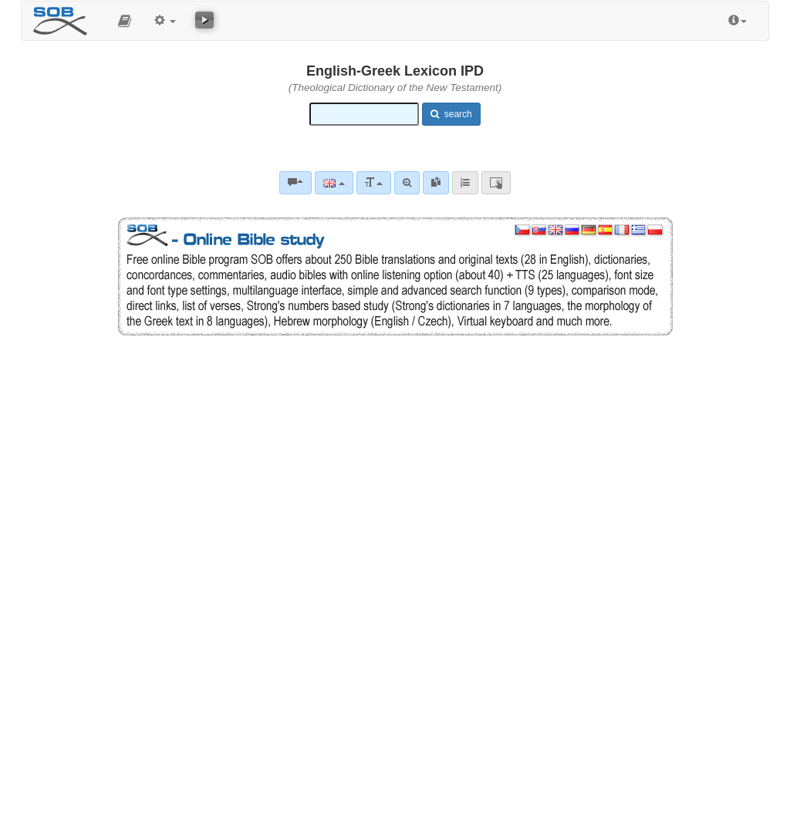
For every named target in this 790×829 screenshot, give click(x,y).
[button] (124, 21)
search (451, 114)
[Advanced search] (407, 182)
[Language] (334, 182)
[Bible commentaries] (295, 182)
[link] (436, 182)
